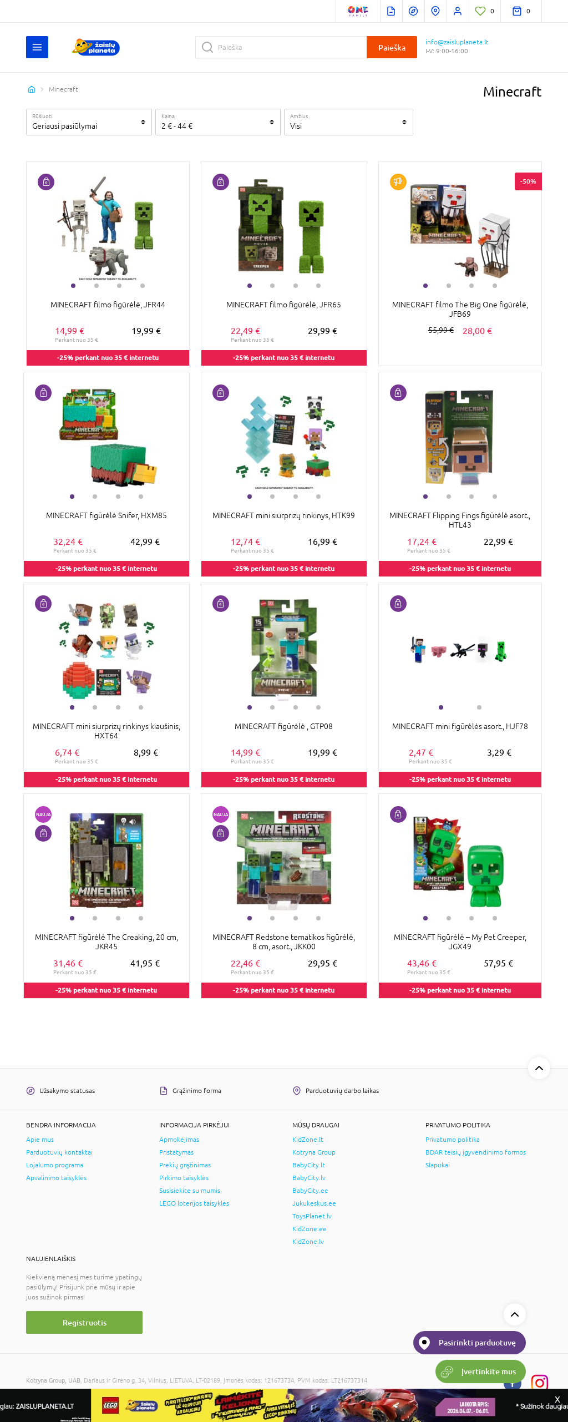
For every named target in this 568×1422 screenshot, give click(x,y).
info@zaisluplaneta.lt (457, 42)
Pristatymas (176, 1152)
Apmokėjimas (179, 1139)
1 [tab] (73, 286)
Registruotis (84, 1322)
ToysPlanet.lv (312, 1216)
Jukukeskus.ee (314, 1203)
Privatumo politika (452, 1139)
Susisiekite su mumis (189, 1191)
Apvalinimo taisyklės (56, 1178)
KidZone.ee (309, 1229)
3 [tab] (119, 286)
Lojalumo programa (54, 1165)
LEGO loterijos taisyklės (194, 1203)
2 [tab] (96, 286)
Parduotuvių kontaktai (59, 1152)
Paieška (391, 47)
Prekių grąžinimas (185, 1165)
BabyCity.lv (309, 1178)
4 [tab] (142, 286)
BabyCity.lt (308, 1165)
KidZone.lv (308, 1242)
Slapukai (437, 1165)
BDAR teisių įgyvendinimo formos (475, 1152)
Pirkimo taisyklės (184, 1178)
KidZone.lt (307, 1139)
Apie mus (40, 1139)
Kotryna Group (314, 1152)
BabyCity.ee (310, 1191)
